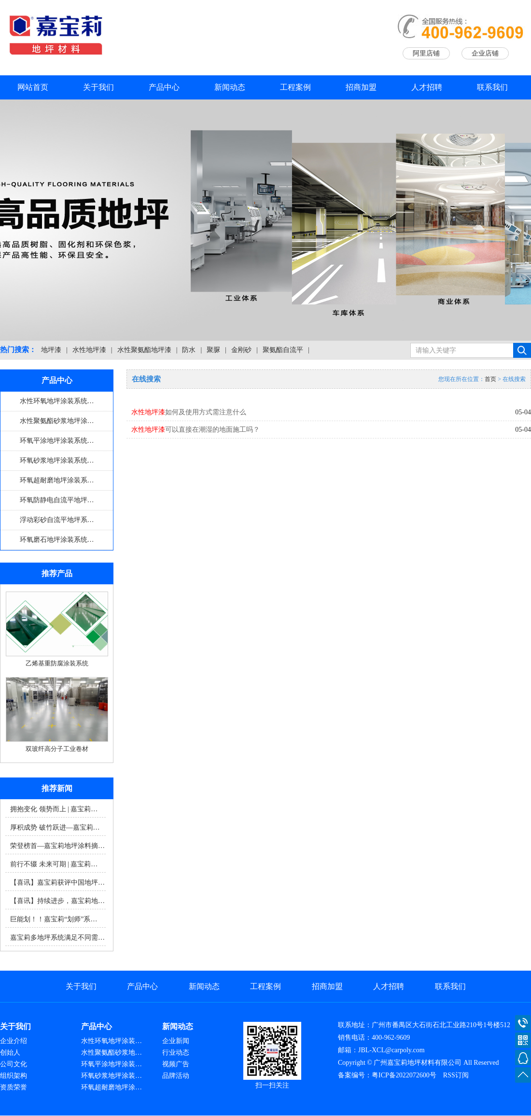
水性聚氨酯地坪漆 (144, 349)
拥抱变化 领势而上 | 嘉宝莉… (54, 809)
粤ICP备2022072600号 (404, 1075)
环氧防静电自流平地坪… (57, 500)
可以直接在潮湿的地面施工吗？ (195, 429)
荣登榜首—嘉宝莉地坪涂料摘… (57, 845)
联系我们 (492, 87)
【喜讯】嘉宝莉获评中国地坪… (57, 882)
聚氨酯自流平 (283, 349)
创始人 (10, 1052)
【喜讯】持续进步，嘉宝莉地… (57, 900)
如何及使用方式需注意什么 (188, 412)
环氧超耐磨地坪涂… (111, 1087)
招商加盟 (361, 87)
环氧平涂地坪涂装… (111, 1064)
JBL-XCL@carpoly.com (391, 1050)
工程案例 (295, 87)
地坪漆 (51, 349)
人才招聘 (426, 87)
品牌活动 (175, 1075)
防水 (189, 349)
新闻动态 (229, 87)
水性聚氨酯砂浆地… (111, 1052)
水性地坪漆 (89, 349)
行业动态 (175, 1052)
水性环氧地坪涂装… (111, 1041)
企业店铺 (485, 53)
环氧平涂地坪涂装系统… (57, 440)
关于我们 (98, 87)
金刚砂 (241, 349)
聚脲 (213, 349)
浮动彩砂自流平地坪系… (57, 519)
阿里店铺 (426, 53)
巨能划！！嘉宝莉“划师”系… (53, 919)
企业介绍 (13, 1041)
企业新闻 (175, 1041)
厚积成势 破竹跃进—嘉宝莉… (55, 827)
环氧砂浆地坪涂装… (111, 1075)
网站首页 (32, 87)
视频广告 (175, 1064)
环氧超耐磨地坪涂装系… (57, 480)
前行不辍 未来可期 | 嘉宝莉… (54, 864)
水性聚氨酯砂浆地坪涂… (57, 420)
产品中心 (164, 87)
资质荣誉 (13, 1087)
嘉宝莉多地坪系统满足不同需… (57, 937)
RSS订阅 (456, 1075)
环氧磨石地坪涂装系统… (57, 539)
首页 (490, 379)
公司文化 (13, 1064)
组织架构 (13, 1075)
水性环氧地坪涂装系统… (57, 401)
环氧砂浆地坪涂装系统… (57, 460)
